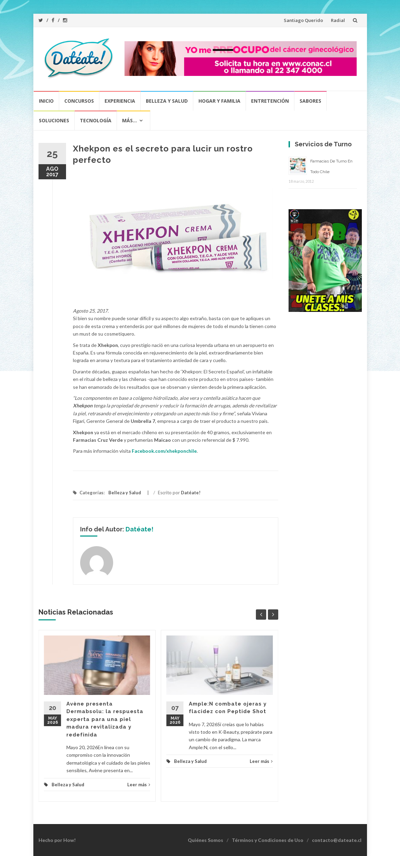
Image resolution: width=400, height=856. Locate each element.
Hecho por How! (57, 840)
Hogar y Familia (219, 101)
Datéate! (191, 492)
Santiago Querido (303, 20)
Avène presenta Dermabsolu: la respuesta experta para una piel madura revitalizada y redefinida (104, 719)
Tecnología (95, 120)
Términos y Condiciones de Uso (267, 840)
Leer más (138, 784)
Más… (129, 120)
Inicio (46, 101)
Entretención (270, 101)
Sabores (310, 101)
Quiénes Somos (205, 840)
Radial (338, 20)
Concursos (79, 101)
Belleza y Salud (167, 101)
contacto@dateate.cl (336, 840)
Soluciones (54, 120)
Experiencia (120, 101)
